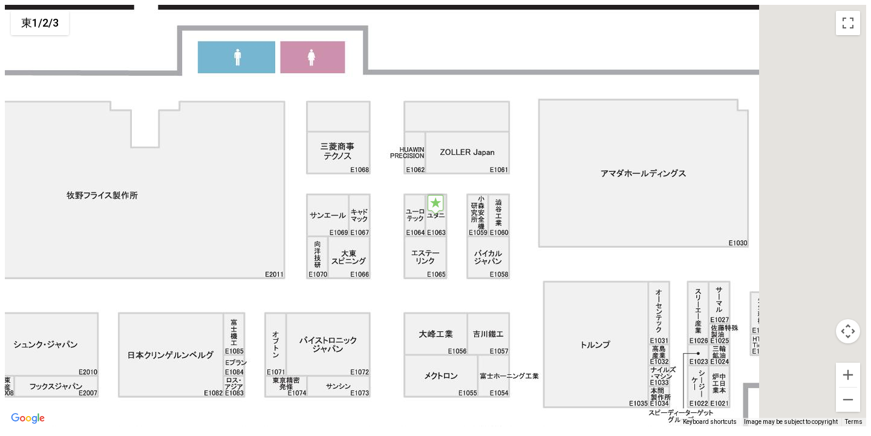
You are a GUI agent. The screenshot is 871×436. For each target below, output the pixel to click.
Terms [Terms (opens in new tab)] (854, 421)
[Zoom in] (848, 375)
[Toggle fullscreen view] (848, 23)
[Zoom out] (848, 400)
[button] (435, 204)
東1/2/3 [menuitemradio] (40, 22)
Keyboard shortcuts (710, 421)
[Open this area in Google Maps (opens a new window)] (28, 418)
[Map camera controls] (848, 331)
